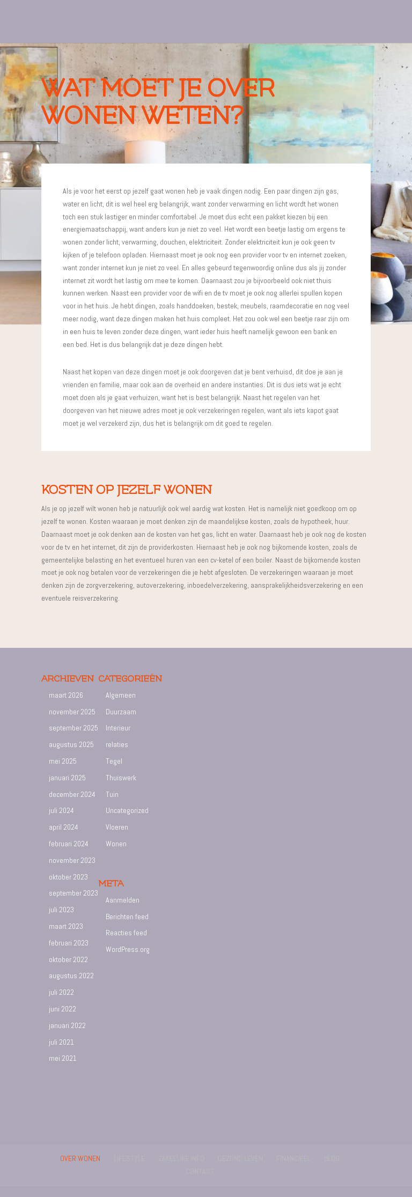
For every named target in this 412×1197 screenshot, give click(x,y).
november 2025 (72, 711)
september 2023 (73, 893)
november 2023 (72, 860)
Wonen (116, 843)
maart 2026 (66, 695)
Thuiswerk (121, 777)
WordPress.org (128, 949)
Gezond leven (240, 1158)
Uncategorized (127, 810)
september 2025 (73, 728)
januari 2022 (67, 1025)
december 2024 (72, 794)
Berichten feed (127, 916)
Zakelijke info (181, 1158)
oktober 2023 (68, 877)
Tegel (114, 761)
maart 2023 (66, 926)
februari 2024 (69, 843)
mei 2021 (63, 1058)
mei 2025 (63, 761)
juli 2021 (61, 1042)
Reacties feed (126, 932)
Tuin (112, 794)
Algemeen (121, 695)
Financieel (293, 1158)
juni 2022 (62, 1009)
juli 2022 (61, 992)
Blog (332, 1158)
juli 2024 (61, 810)
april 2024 (63, 827)
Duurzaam (121, 711)
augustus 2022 (71, 975)
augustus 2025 (71, 744)
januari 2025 (67, 777)
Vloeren (117, 827)
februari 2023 (69, 943)
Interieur (118, 728)
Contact (200, 1171)
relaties (117, 744)
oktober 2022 (68, 959)
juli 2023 (61, 909)
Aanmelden (122, 900)
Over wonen (80, 1158)
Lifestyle (129, 1158)
